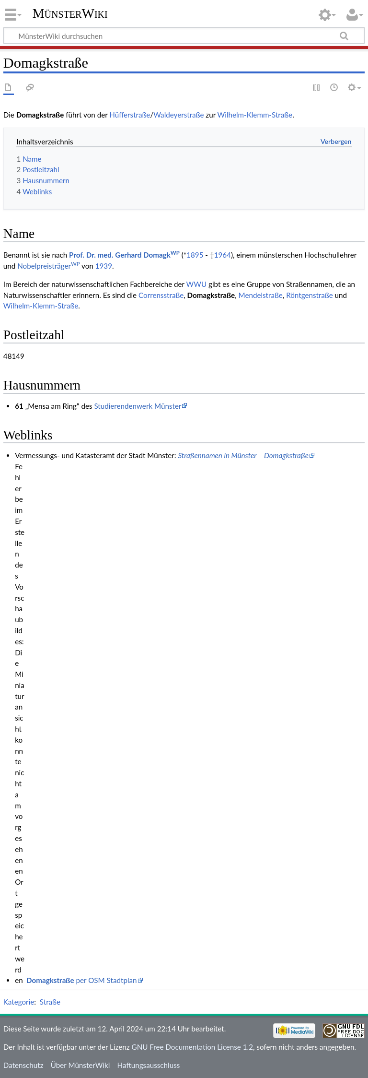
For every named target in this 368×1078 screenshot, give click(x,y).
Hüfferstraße (129, 114)
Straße (50, 1001)
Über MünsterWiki (80, 1065)
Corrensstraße (161, 295)
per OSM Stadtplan (81, 980)
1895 (194, 254)
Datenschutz (23, 1065)
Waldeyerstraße (178, 114)
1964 (222, 254)
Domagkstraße (211, 295)
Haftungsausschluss (148, 1065)
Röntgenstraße (309, 295)
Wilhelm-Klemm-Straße (255, 114)
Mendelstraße (261, 295)
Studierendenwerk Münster (137, 406)
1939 (103, 265)
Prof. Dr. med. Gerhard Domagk (124, 254)
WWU (196, 284)
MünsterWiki (70, 13)
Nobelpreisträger (48, 265)
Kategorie (18, 1001)
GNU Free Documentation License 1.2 (192, 1046)
